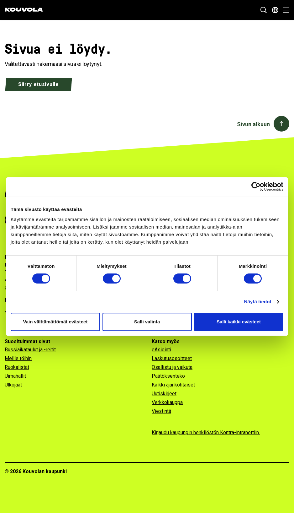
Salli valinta (147, 321)
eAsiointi (161, 350)
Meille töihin (18, 358)
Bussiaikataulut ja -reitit (30, 350)
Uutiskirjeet (164, 394)
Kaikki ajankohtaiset (173, 385)
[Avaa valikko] (284, 10)
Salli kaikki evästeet (239, 321)
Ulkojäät (13, 385)
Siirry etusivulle (38, 84)
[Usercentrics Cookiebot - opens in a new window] (255, 186)
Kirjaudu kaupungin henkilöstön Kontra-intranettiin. (206, 432)
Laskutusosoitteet (172, 358)
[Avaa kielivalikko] (275, 10)
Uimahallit (15, 376)
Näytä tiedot (257, 301)
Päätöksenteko (168, 376)
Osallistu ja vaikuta (172, 367)
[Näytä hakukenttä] (263, 10)
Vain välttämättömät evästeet (55, 321)
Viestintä (161, 411)
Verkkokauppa (167, 402)
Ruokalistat (17, 367)
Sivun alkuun (253, 124)
